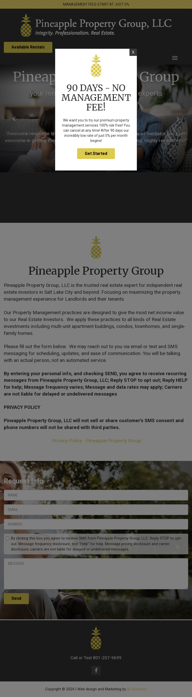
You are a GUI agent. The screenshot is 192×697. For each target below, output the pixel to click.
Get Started (96, 153)
